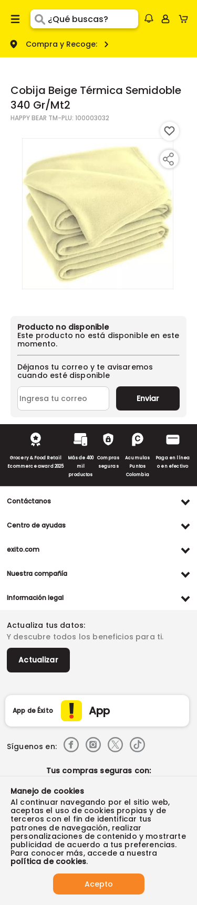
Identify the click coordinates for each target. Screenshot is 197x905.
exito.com (23, 549)
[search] (93, 18)
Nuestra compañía (37, 573)
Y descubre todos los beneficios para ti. (85, 637)
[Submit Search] (39, 18)
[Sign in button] (165, 19)
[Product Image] (97, 214)
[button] (149, 18)
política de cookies (48, 861)
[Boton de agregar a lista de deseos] (169, 131)
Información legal (35, 597)
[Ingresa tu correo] (63, 398)
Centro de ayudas (36, 525)
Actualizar (38, 660)
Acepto (99, 884)
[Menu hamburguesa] (15, 18)
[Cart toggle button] (185, 19)
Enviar (148, 398)
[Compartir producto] (168, 159)
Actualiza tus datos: (46, 625)
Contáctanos (29, 501)
